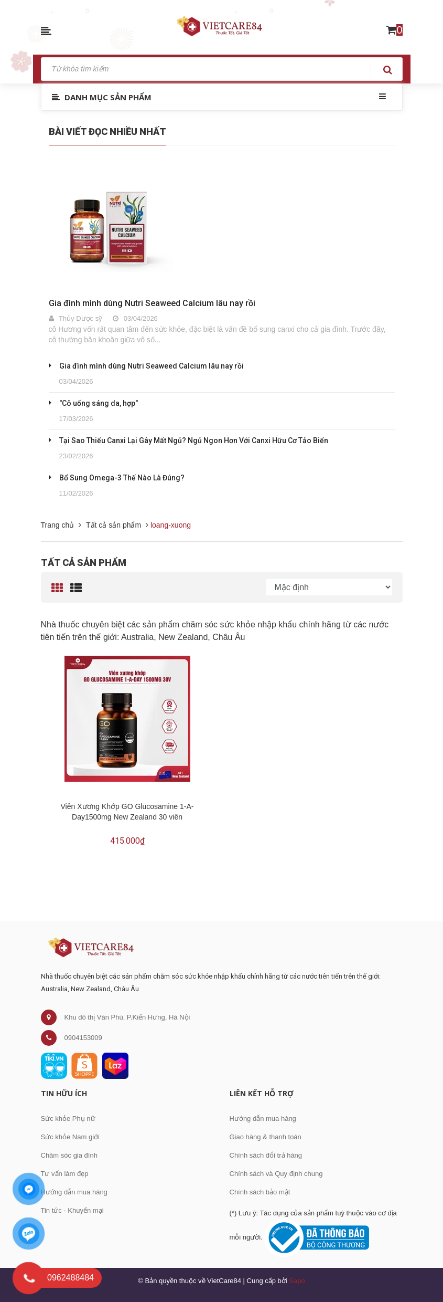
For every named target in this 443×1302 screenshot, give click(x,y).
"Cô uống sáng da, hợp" (98, 403)
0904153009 (83, 1038)
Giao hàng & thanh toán (265, 1137)
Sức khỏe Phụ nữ (68, 1118)
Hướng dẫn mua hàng (74, 1192)
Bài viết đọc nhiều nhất (107, 131)
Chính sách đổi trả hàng (266, 1155)
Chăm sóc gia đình (69, 1155)
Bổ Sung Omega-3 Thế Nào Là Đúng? (122, 478)
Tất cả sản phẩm (83, 562)
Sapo (297, 1281)
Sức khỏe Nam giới (70, 1137)
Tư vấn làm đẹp (65, 1174)
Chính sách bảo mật (260, 1192)
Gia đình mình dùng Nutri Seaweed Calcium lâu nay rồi (152, 303)
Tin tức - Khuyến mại (72, 1210)
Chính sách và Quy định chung (276, 1174)
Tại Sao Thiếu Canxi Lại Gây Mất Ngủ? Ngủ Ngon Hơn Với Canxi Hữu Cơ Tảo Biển (193, 440)
